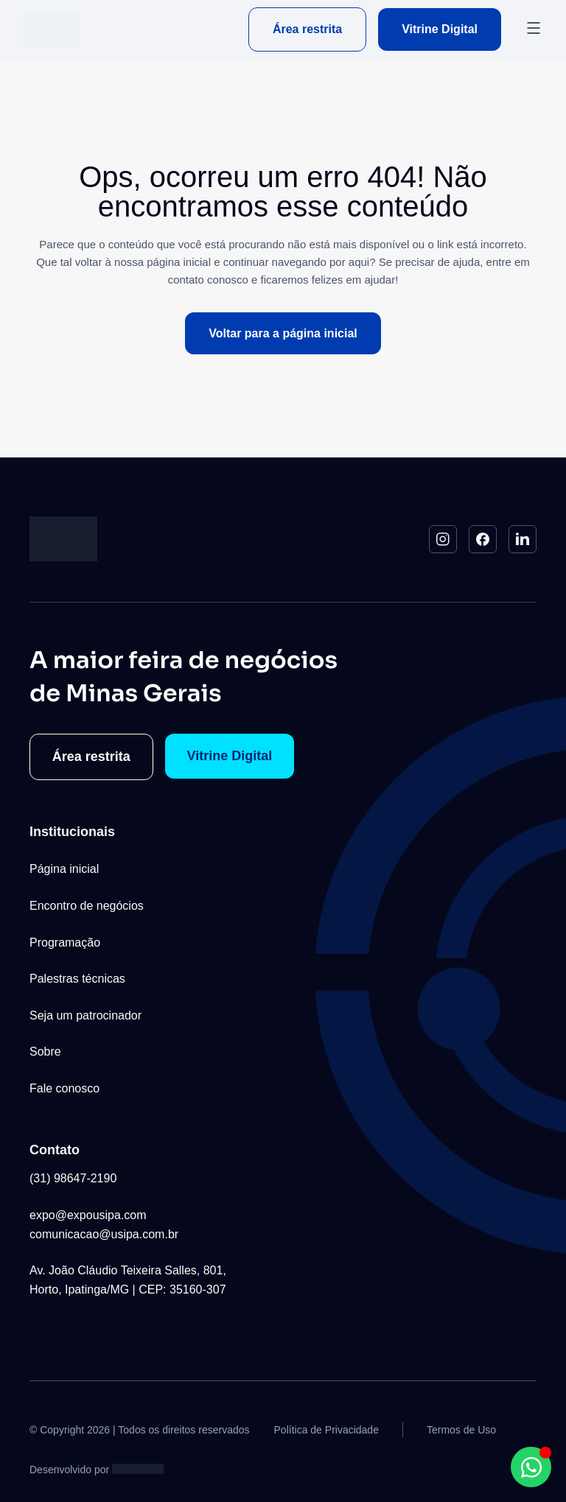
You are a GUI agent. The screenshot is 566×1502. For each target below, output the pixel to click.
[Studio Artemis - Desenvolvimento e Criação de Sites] (138, 1468)
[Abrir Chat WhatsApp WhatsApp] (531, 1467)
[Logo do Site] (52, 29)
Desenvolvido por (69, 1469)
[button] (533, 29)
